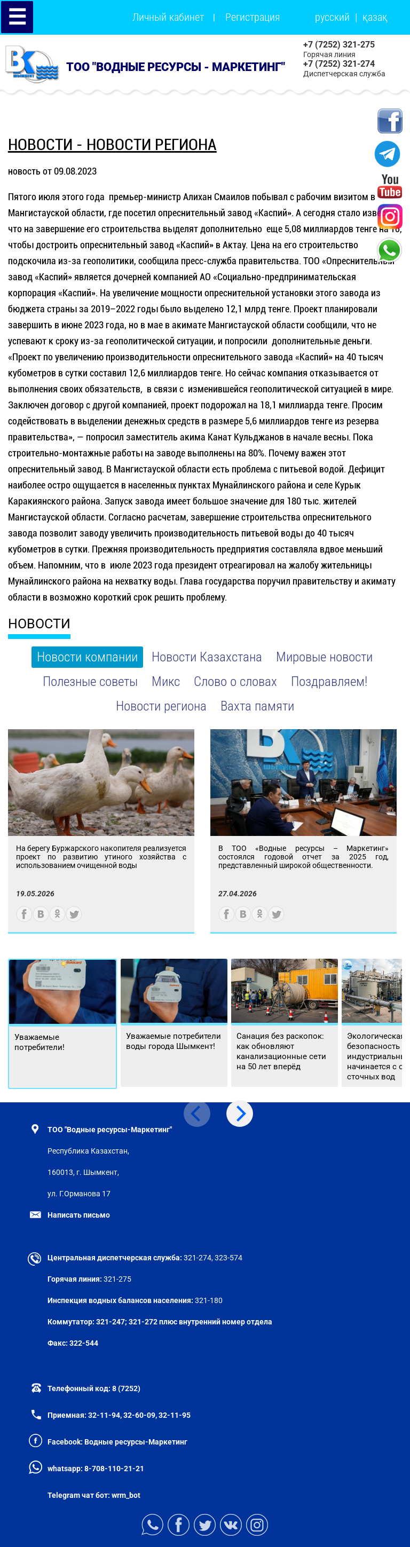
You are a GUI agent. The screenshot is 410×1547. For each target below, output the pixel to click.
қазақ (375, 17)
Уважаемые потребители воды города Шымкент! (173, 1041)
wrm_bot (125, 1495)
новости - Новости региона (112, 144)
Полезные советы (90, 681)
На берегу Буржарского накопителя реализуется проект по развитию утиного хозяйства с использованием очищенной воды (101, 857)
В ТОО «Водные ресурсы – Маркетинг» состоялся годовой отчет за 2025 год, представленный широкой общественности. (303, 857)
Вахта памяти (257, 706)
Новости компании (87, 657)
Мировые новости (324, 657)
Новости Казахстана (207, 657)
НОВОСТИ (39, 624)
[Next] (239, 1113)
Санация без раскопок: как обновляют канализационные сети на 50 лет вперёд (281, 1051)
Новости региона (161, 706)
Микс (166, 681)
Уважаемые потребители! (39, 1042)
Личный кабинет (168, 17)
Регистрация (252, 17)
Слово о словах (235, 681)
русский (332, 17)
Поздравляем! (329, 681)
